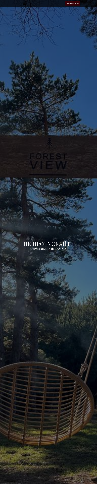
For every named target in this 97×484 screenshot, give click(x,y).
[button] (24, 3)
